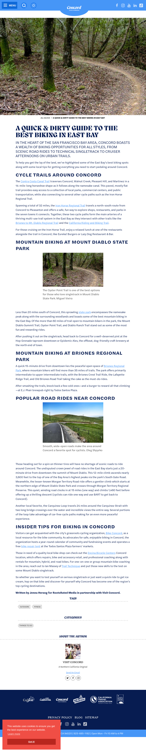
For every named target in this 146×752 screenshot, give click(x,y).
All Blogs (45, 117)
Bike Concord (114, 533)
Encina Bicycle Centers (101, 553)
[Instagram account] (78, 678)
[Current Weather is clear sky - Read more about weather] (34, 5)
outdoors (24, 606)
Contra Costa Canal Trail (35, 181)
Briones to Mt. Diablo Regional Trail (37, 223)
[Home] (74, 9)
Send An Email (73, 672)
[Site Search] (24, 5)
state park (85, 312)
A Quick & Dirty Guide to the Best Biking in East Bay (79, 117)
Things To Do (25, 625)
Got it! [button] (31, 742)
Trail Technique (71, 566)
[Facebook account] (73, 678)
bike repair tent (30, 546)
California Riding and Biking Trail (89, 223)
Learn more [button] (14, 734)
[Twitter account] (67, 678)
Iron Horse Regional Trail (70, 205)
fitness (37, 606)
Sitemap (91, 717)
